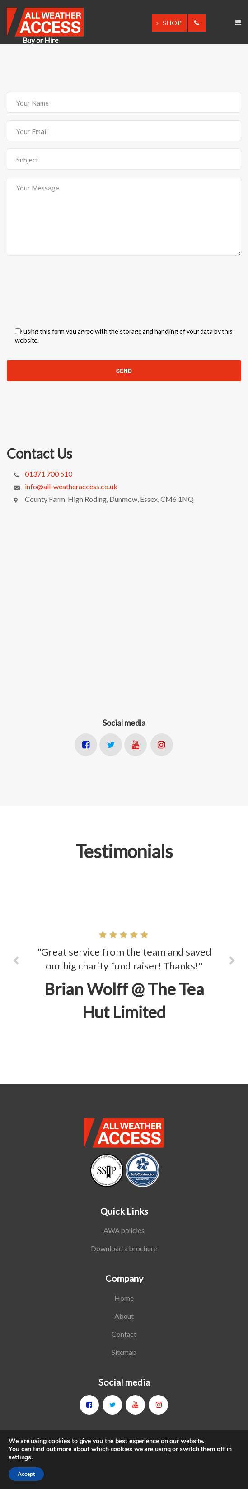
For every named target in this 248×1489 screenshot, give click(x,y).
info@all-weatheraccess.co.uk (71, 486)
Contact (124, 1334)
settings (20, 1457)
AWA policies (124, 1230)
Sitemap (124, 1352)
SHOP (169, 23)
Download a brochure (124, 1248)
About (124, 1316)
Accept (26, 1474)
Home (124, 1298)
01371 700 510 (48, 473)
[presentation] (75, 283)
